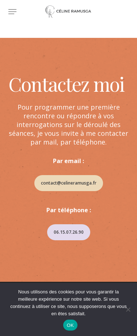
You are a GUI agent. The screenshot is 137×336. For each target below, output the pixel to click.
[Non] (128, 309)
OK (70, 325)
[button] (12, 11)
